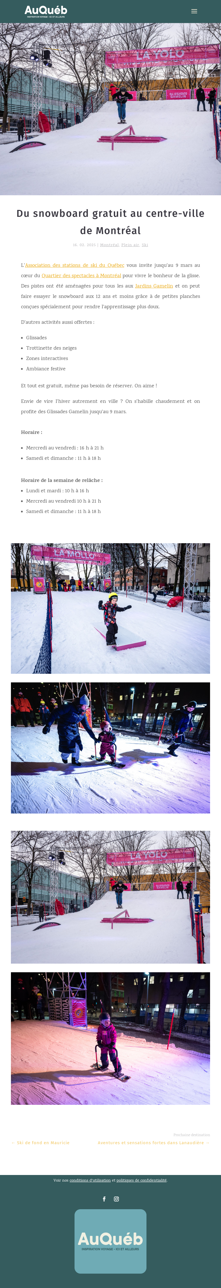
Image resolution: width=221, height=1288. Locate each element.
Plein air (130, 245)
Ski (145, 245)
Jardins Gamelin (154, 286)
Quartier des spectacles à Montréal (81, 276)
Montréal (109, 245)
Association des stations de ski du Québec (74, 266)
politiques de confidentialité (142, 1181)
